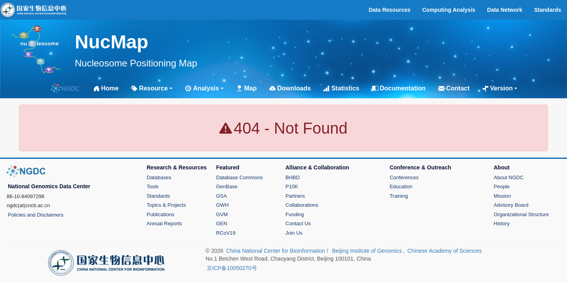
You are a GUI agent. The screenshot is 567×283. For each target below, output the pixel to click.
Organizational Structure (521, 214)
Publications (160, 214)
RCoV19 (225, 233)
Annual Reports (164, 223)
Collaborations (301, 205)
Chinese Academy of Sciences (444, 251)
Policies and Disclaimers (35, 215)
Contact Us (298, 223)
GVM (222, 214)
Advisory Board (511, 205)
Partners (295, 196)
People (502, 186)
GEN (221, 223)
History (502, 223)
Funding (294, 214)
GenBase (226, 186)
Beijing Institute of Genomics (367, 251)
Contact (454, 88)
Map (246, 88)
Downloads (290, 88)
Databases (159, 177)
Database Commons (239, 177)
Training (398, 196)
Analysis (202, 88)
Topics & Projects (166, 205)
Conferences (404, 177)
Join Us (293, 233)
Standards (158, 196)
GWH (222, 205)
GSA (221, 196)
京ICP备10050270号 (232, 268)
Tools (153, 186)
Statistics (341, 88)
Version (497, 88)
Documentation (399, 88)
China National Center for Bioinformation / (278, 251)
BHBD (292, 177)
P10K (291, 186)
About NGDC (509, 177)
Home (106, 88)
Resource (149, 88)
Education (400, 186)
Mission (502, 196)
